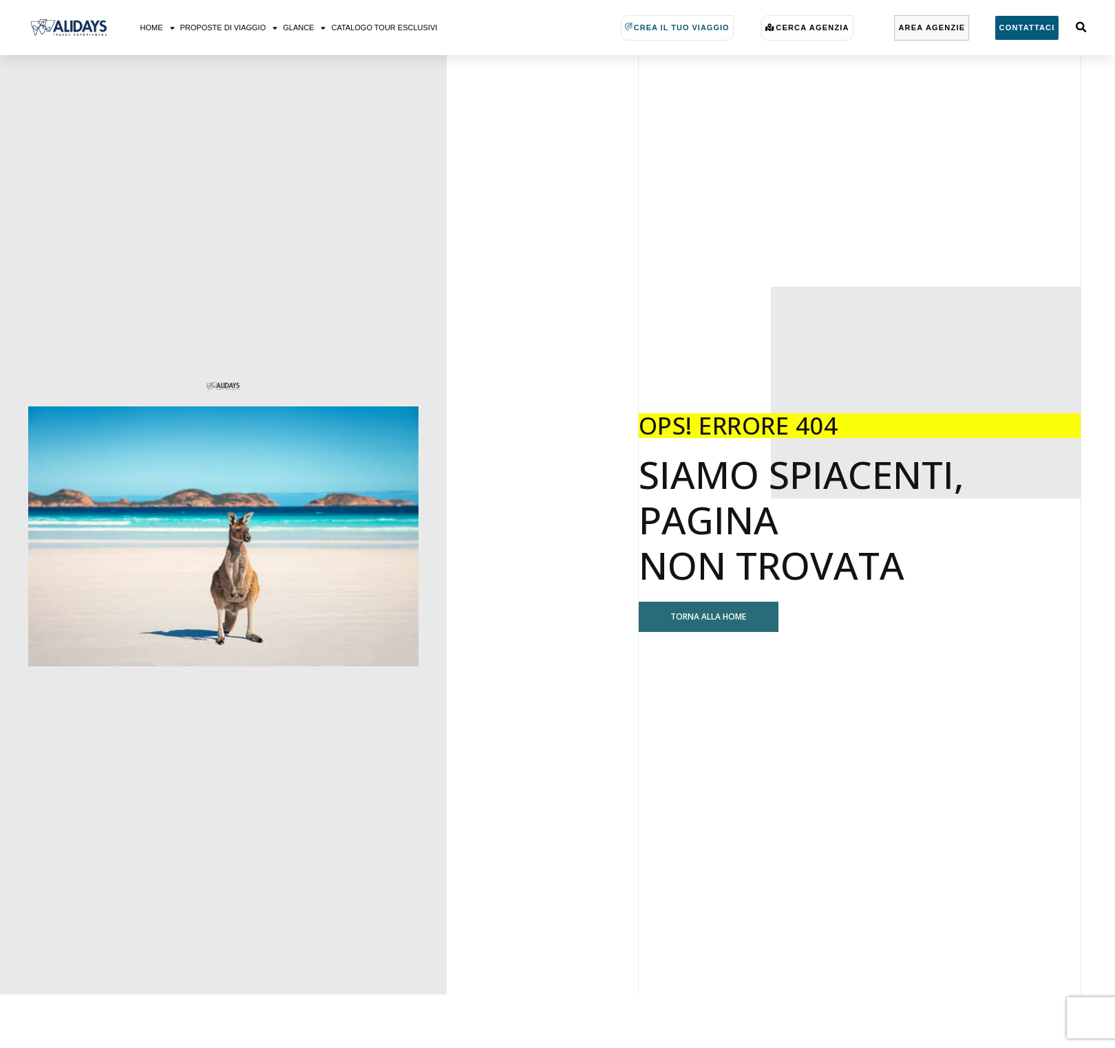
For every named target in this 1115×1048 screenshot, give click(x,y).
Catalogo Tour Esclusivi (384, 27)
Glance (304, 27)
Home (157, 27)
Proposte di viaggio (229, 27)
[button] (1081, 27)
